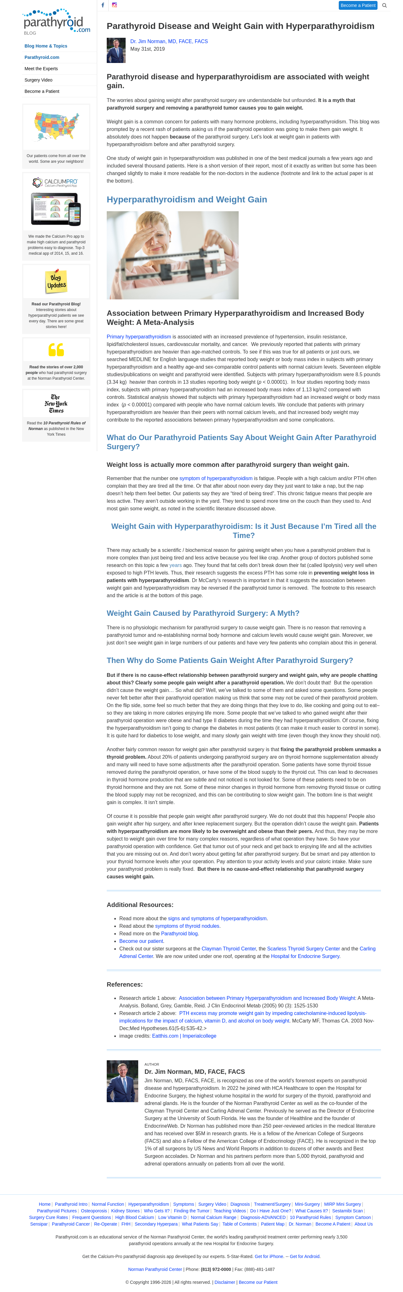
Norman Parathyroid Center (155, 1269)
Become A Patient (332, 1224)
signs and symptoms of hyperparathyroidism (217, 918)
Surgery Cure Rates (48, 1217)
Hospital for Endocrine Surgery (305, 956)
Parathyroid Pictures (57, 1210)
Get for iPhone (269, 1256)
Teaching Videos (230, 1210)
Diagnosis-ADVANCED (263, 1217)
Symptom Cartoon (353, 1217)
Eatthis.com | (167, 1036)
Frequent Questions (91, 1217)
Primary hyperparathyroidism (139, 336)
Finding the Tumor (191, 1210)
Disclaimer (225, 1282)
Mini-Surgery (307, 1204)
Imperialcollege (200, 1036)
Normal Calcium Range (213, 1217)
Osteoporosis (94, 1210)
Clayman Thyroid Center (229, 948)
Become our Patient (258, 1282)
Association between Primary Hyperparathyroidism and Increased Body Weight (267, 998)
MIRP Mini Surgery (342, 1204)
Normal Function (108, 1204)
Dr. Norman (300, 1224)
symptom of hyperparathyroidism (216, 478)
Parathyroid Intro (71, 1204)
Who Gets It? (157, 1210)
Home (44, 1204)
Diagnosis (240, 1204)
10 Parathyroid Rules (310, 1217)
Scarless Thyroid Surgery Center (303, 948)
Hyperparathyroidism (148, 1204)
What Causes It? (311, 1210)
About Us (364, 1224)
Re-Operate (105, 1224)
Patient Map (273, 1224)
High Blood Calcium (134, 1217)
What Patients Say (200, 1224)
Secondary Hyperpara (156, 1224)
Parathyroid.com (42, 57)
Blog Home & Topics (46, 45)
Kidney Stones (125, 1210)
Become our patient (141, 941)
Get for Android (305, 1256)
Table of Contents (239, 1224)
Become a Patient (42, 91)
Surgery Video (38, 79)
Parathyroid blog (179, 933)
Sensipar (39, 1224)
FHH (126, 1224)
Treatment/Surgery (272, 1204)
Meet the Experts (41, 68)
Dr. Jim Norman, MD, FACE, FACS (169, 41)
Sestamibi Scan (347, 1210)
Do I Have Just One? (270, 1210)
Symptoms (183, 1204)
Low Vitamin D (172, 1217)
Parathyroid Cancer (71, 1224)
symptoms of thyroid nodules (187, 926)
